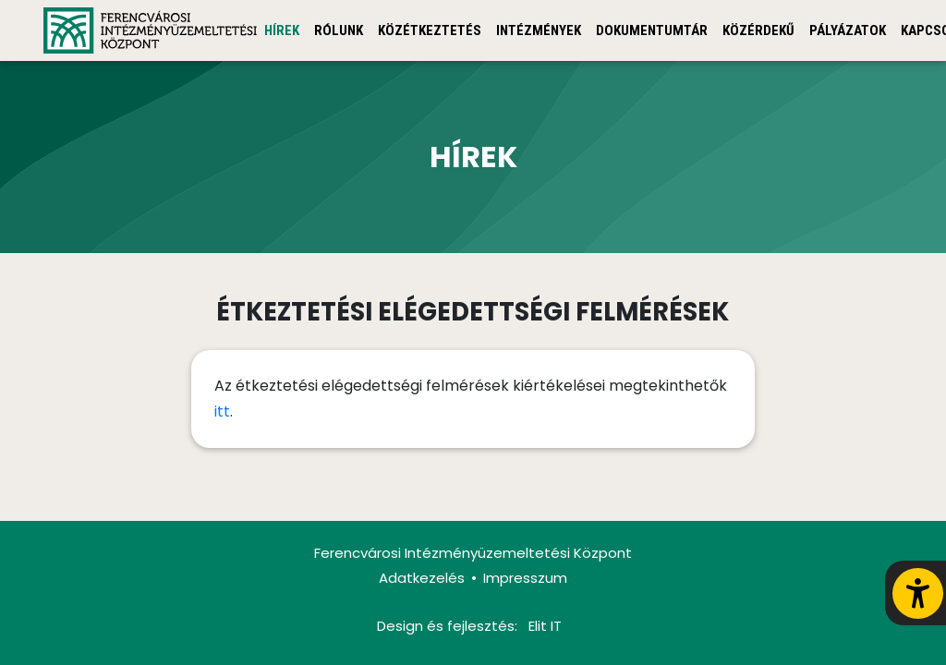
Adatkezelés (422, 577)
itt (222, 411)
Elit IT (545, 625)
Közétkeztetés (429, 30)
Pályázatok (847, 30)
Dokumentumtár (652, 30)
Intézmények (538, 30)
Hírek (281, 30)
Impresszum (525, 577)
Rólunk (338, 30)
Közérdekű (758, 30)
